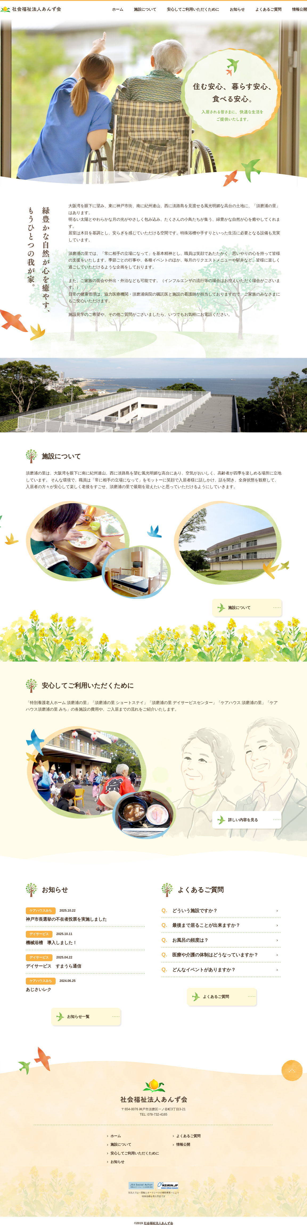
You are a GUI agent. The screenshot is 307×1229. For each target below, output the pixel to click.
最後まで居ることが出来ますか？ (206, 925)
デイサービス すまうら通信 (53, 966)
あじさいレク (38, 989)
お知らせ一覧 (78, 1016)
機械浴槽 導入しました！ (51, 942)
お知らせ (237, 9)
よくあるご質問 (268, 9)
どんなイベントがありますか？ (204, 969)
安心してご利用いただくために (193, 9)
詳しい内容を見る (243, 820)
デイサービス (39, 934)
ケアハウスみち (41, 910)
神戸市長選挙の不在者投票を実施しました (66, 919)
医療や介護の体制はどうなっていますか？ (215, 954)
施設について (145, 9)
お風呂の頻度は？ (190, 940)
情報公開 (299, 9)
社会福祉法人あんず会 (158, 1223)
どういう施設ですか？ (195, 910)
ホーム (117, 9)
